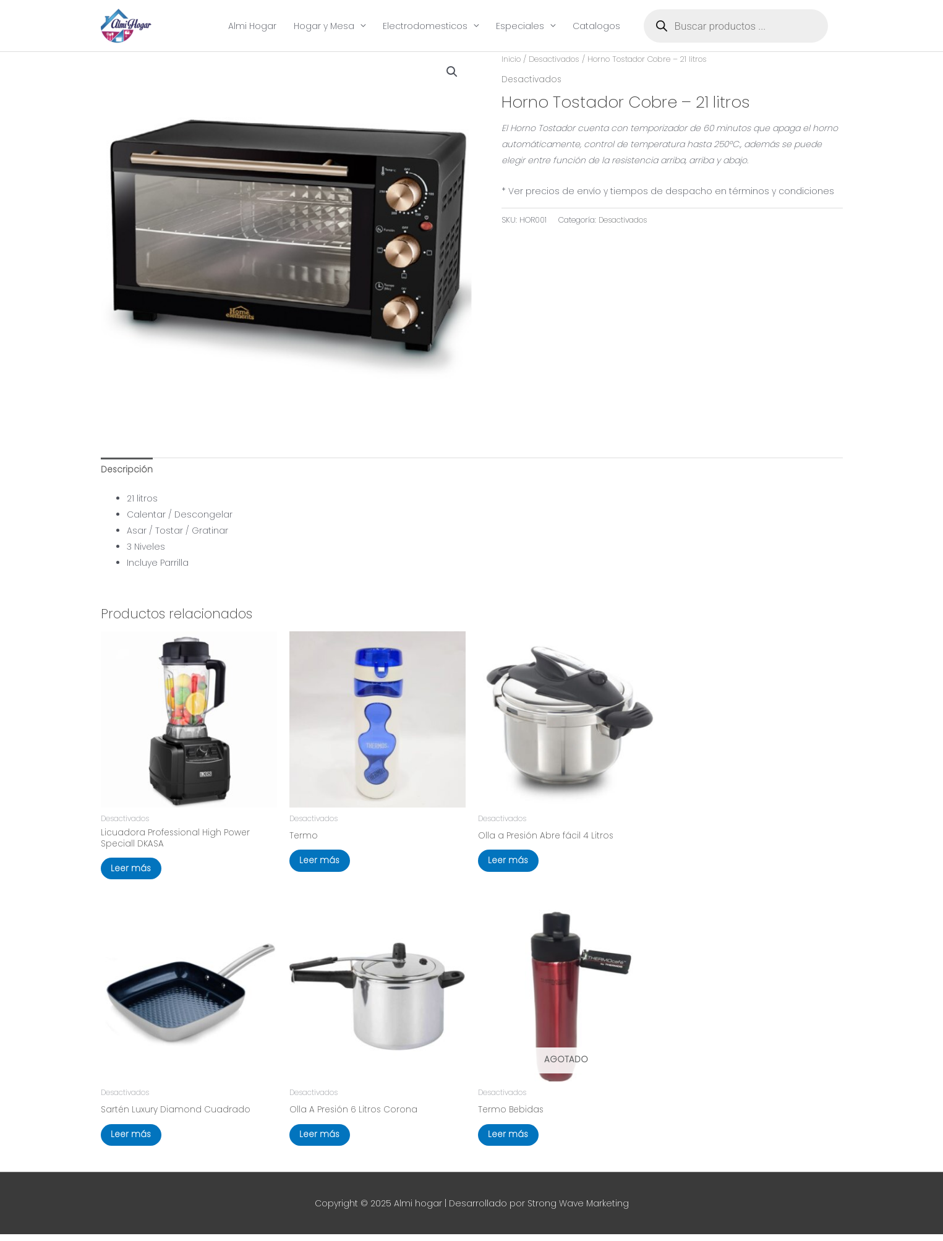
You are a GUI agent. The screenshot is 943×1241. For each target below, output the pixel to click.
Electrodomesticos (425, 26)
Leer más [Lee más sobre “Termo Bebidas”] (511, 1140)
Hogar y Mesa (324, 26)
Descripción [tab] (127, 470)
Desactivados (555, 60)
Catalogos (596, 26)
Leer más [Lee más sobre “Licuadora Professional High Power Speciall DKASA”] (134, 872)
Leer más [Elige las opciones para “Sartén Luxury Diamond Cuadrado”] (134, 1140)
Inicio (511, 60)
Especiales (520, 26)
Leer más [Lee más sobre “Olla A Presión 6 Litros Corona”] (323, 1140)
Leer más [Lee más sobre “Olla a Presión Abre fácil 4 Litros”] (511, 863)
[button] (452, 72)
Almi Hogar (252, 26)
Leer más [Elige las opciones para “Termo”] (323, 863)
